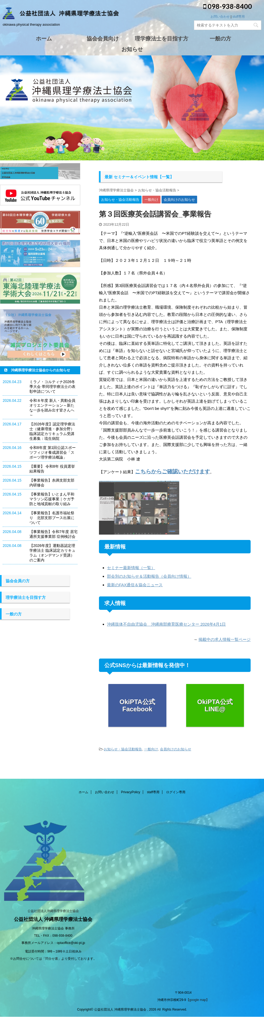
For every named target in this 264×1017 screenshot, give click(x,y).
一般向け (151, 749)
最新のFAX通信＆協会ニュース (135, 585)
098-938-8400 (227, 6)
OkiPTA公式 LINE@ (215, 705)
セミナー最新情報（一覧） (131, 567)
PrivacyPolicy (130, 792)
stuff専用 (238, 16)
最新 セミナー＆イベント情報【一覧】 (139, 177)
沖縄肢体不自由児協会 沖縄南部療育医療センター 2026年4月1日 (166, 624)
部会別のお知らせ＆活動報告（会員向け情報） (149, 576)
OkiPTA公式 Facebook (137, 705)
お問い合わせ (220, 16)
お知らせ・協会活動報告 (123, 749)
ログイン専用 (175, 792)
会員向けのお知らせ (175, 749)
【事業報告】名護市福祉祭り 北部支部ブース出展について (51, 518)
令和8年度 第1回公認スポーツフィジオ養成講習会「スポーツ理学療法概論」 (52, 452)
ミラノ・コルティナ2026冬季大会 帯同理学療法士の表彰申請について (52, 387)
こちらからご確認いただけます (172, 471)
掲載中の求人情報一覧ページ (224, 639)
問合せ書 (51, 959)
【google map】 (197, 1000)
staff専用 (153, 792)
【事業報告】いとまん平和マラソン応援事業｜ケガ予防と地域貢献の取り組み (51, 499)
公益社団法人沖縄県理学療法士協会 (53, 911)
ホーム (83, 792)
